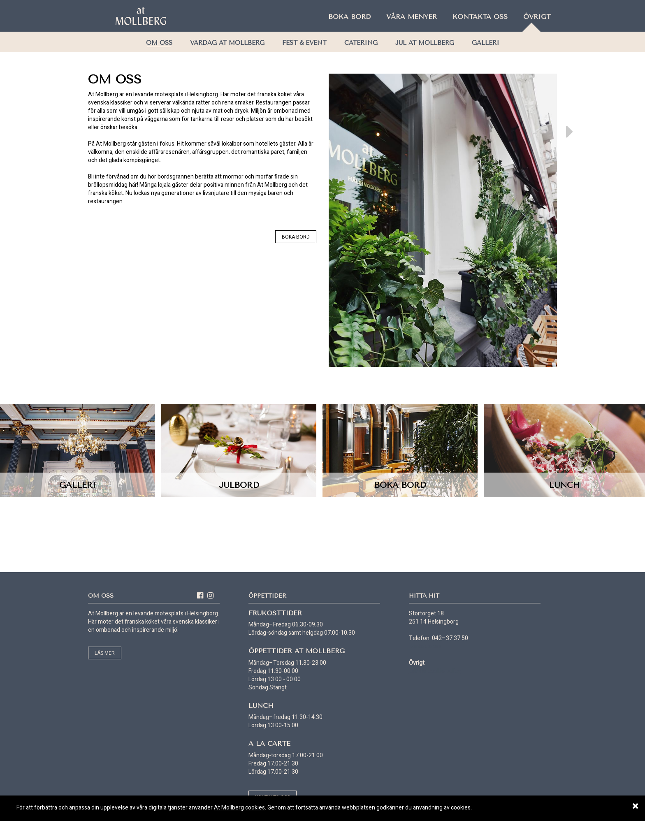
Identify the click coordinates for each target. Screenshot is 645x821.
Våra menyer (411, 17)
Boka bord (349, 17)
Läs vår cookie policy (435, 671)
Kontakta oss (480, 17)
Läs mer (105, 653)
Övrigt (537, 17)
